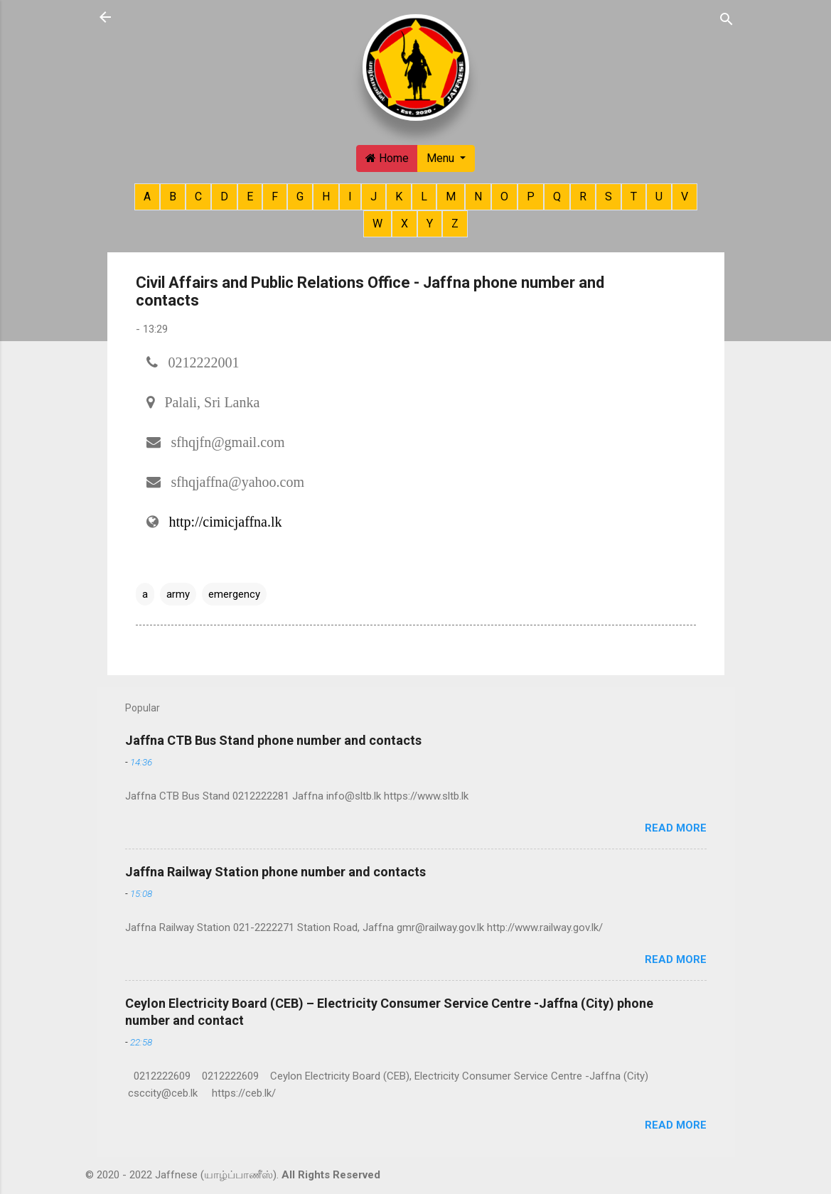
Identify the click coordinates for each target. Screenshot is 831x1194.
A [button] (147, 196)
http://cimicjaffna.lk (225, 522)
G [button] (300, 196)
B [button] (172, 196)
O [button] (504, 196)
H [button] (326, 196)
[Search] (726, 18)
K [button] (398, 196)
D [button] (224, 196)
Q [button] (557, 196)
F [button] (275, 196)
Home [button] (387, 158)
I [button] (350, 196)
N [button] (478, 196)
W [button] (377, 223)
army (178, 594)
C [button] (198, 196)
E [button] (250, 196)
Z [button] (455, 223)
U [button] (659, 196)
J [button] (373, 196)
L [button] (424, 196)
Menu (442, 158)
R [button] (582, 196)
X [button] (404, 223)
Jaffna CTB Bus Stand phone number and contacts (273, 740)
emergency (234, 594)
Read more (676, 828)
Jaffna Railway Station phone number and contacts (275, 871)
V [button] (684, 196)
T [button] (634, 196)
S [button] (608, 196)
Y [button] (430, 223)
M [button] (451, 196)
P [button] (531, 196)
